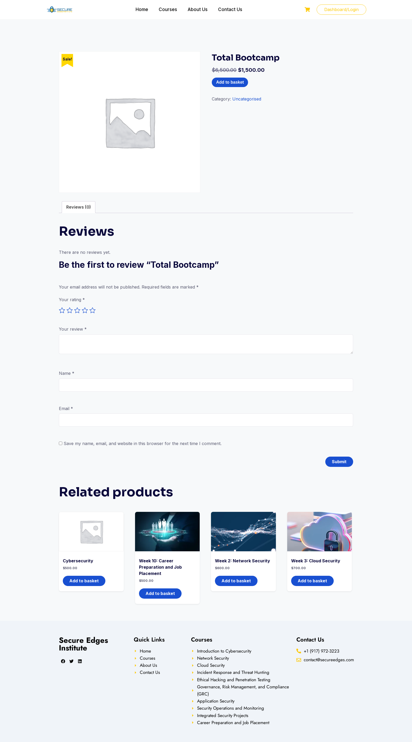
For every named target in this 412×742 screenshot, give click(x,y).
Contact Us (230, 9)
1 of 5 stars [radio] (62, 310)
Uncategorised (246, 99)
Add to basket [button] (84, 580)
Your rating (72, 299)
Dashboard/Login (341, 9)
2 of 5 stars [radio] (69, 310)
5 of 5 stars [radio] (92, 310)
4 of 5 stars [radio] (85, 310)
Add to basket (230, 82)
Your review (73, 329)
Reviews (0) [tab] (78, 207)
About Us (198, 9)
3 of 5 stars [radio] (77, 310)
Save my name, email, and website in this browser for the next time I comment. (143, 443)
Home (142, 9)
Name (66, 373)
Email (66, 408)
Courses (168, 9)
